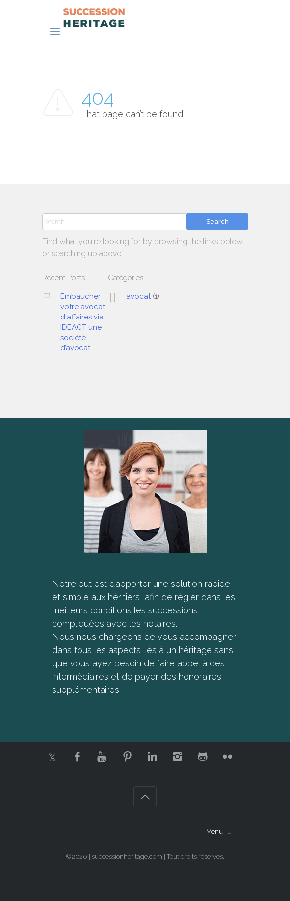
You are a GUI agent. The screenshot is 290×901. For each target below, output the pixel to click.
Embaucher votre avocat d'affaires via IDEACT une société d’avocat (82, 322)
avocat (138, 296)
